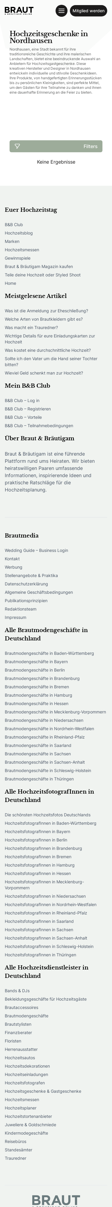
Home (10, 283)
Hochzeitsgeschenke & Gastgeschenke (43, 1091)
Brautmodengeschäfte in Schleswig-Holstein (48, 770)
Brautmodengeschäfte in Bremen (37, 687)
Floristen (13, 1041)
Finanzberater (18, 1032)
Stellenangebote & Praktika (31, 575)
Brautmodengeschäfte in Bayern (36, 661)
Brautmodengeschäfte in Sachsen (38, 754)
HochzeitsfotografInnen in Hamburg (40, 865)
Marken (12, 241)
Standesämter (18, 1150)
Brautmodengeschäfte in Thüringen (39, 779)
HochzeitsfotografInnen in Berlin (36, 840)
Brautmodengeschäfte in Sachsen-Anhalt (45, 762)
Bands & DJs (17, 990)
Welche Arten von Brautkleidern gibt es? (44, 319)
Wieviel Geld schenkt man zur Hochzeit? (44, 373)
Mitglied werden (89, 10)
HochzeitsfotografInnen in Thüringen (40, 955)
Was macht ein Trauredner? (31, 327)
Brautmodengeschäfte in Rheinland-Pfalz (45, 737)
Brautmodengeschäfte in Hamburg (38, 695)
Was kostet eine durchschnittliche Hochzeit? (48, 350)
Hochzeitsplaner (20, 1108)
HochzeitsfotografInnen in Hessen (38, 873)
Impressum (15, 617)
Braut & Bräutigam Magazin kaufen (39, 266)
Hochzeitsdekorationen (27, 1066)
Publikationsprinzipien (26, 600)
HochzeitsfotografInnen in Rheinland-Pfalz (46, 913)
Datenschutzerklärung (26, 584)
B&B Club (14, 224)
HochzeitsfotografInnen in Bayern (37, 831)
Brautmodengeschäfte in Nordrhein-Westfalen (49, 728)
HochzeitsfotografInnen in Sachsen (39, 929)
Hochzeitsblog (19, 233)
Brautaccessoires (21, 1007)
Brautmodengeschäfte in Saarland (38, 745)
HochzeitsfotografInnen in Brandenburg (43, 848)
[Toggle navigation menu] (61, 11)
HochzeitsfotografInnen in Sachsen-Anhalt (46, 938)
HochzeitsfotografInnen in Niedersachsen (45, 896)
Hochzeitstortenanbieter (28, 1116)
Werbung (13, 567)
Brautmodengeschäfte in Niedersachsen (44, 720)
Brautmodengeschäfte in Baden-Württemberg (49, 653)
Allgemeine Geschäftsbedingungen (39, 592)
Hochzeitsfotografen (25, 1083)
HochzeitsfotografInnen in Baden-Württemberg (50, 823)
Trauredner (15, 1158)
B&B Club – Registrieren (28, 409)
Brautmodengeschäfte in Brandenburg (42, 678)
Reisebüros (15, 1141)
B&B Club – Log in (22, 400)
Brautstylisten (18, 1024)
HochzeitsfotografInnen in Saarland (39, 921)
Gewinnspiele (17, 258)
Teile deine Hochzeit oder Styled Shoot (43, 275)
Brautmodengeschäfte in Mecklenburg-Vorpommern (55, 712)
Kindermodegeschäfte (26, 1133)
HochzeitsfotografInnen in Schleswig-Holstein (49, 946)
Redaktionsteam (20, 609)
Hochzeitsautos (20, 1057)
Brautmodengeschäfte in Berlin (35, 670)
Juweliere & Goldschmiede (30, 1124)
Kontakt (12, 558)
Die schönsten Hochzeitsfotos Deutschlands (47, 815)
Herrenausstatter (21, 1049)
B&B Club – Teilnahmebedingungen (39, 425)
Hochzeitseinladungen (26, 1074)
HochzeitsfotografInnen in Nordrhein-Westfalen (50, 904)
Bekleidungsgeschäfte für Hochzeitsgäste (46, 999)
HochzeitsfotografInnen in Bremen (38, 856)
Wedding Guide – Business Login (36, 550)
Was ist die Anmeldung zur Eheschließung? (46, 310)
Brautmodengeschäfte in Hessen (36, 703)
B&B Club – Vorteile (23, 417)
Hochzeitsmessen (22, 249)
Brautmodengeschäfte (26, 1016)
